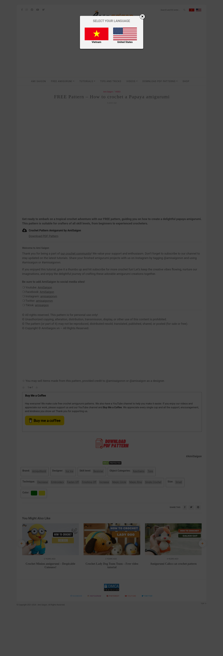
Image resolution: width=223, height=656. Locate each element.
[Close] (142, 16)
